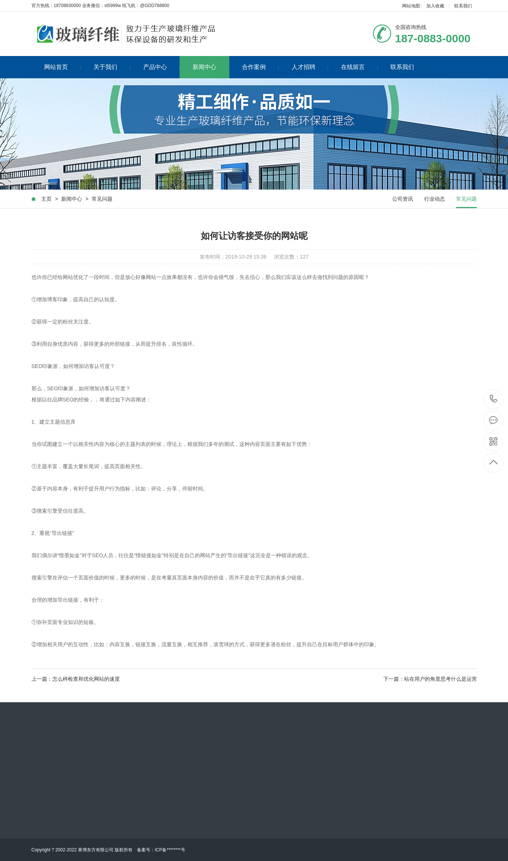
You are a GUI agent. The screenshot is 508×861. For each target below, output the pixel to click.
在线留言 (359, 67)
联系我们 (463, 6)
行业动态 (434, 199)
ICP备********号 (170, 849)
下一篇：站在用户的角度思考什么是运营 (430, 679)
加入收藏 (435, 6)
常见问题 (102, 199)
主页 (46, 199)
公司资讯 (402, 199)
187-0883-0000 (494, 399)
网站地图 (411, 6)
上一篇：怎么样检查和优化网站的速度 (76, 679)
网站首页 (62, 67)
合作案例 (260, 67)
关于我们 (112, 67)
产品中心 (161, 67)
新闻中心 (204, 67)
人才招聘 (310, 67)
